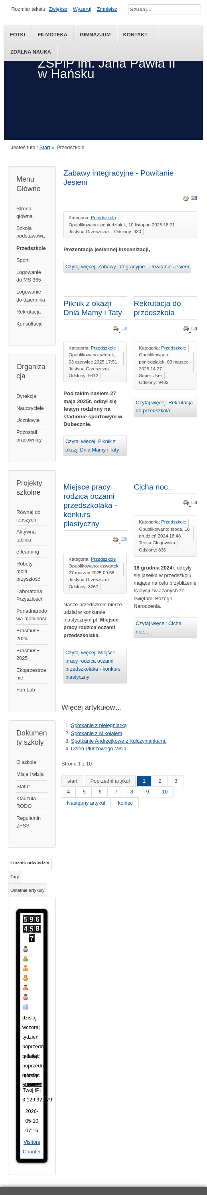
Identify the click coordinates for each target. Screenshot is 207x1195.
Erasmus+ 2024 (27, 634)
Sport (22, 260)
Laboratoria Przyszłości (29, 595)
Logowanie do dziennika (30, 295)
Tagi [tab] (14, 876)
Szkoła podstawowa (30, 232)
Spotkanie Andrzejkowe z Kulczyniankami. (118, 741)
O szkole (26, 762)
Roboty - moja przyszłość (28, 571)
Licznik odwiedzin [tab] (29, 862)
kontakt (135, 35)
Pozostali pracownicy (29, 436)
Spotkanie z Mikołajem (96, 733)
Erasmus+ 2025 (27, 654)
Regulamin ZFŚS (28, 822)
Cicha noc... (154, 487)
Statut (23, 786)
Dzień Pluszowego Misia (98, 748)
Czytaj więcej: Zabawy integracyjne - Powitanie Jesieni (127, 267)
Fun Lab (25, 690)
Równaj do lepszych (28, 516)
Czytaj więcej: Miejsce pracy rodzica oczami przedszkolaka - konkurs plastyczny (92, 664)
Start (44, 147)
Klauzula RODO (26, 802)
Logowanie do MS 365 (28, 276)
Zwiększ (58, 9)
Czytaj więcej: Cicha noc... (158, 627)
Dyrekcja (26, 396)
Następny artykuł (86, 803)
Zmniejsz (107, 9)
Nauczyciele (30, 408)
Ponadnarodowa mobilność (31, 614)
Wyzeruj (82, 9)
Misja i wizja (29, 774)
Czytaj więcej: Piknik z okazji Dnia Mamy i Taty (92, 445)
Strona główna (24, 212)
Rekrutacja (28, 312)
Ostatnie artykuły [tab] (27, 890)
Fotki (17, 35)
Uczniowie (27, 420)
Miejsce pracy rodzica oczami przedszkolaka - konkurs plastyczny (90, 505)
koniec (125, 803)
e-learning (27, 552)
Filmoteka (52, 35)
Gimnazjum (95, 35)
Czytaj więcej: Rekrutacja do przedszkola (164, 407)
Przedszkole (31, 248)
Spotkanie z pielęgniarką (98, 725)
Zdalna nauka (30, 52)
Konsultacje (29, 324)
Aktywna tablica (25, 535)
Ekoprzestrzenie (31, 674)
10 (165, 792)
